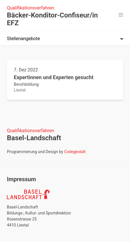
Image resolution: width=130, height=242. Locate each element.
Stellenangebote (65, 38)
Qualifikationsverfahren (30, 8)
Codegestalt (75, 151)
